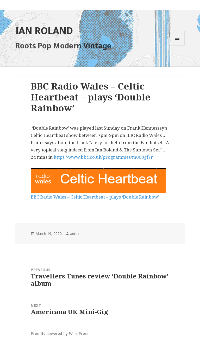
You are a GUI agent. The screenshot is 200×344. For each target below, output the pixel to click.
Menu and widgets (177, 45)
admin (75, 233)
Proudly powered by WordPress (60, 333)
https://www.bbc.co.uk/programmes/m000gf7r (103, 157)
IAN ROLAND (44, 30)
